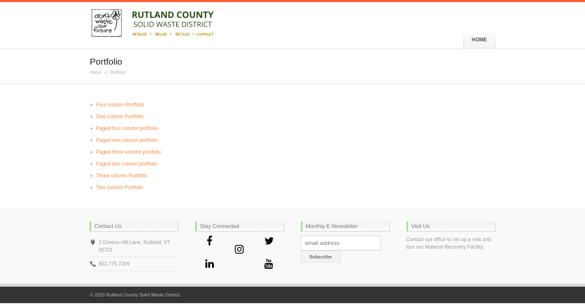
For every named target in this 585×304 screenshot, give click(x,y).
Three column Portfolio (121, 176)
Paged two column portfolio (127, 164)
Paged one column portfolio (127, 140)
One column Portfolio (120, 116)
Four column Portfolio (120, 105)
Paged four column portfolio (127, 128)
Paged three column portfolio (128, 152)
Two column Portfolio (119, 187)
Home (95, 72)
